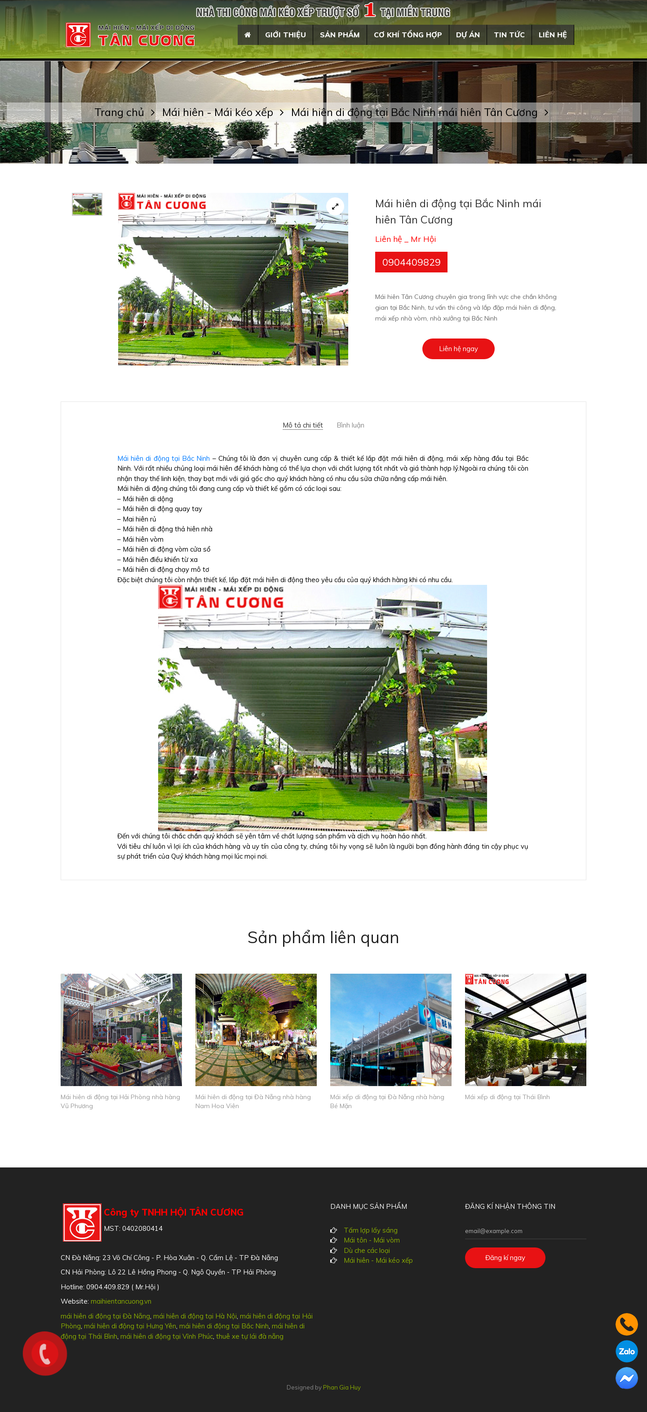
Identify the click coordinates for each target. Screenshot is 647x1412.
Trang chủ (128, 112)
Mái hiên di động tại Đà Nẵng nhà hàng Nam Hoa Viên (253, 1101)
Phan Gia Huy (342, 1387)
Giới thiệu (285, 34)
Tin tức (509, 34)
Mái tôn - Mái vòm (372, 1240)
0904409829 (411, 262)
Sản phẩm (340, 34)
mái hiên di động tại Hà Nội (195, 1316)
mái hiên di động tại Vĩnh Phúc (166, 1336)
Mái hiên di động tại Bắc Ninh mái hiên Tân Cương (420, 112)
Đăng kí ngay (505, 1257)
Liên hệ (553, 34)
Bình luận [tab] (350, 425)
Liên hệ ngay (458, 348)
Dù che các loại (367, 1250)
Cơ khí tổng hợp (408, 34)
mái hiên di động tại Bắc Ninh (224, 1326)
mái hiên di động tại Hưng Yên (130, 1326)
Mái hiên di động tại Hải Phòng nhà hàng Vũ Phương (120, 1101)
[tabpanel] (233, 279)
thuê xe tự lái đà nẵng (250, 1336)
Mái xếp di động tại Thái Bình (507, 1097)
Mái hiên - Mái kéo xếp (226, 112)
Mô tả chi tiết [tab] (303, 425)
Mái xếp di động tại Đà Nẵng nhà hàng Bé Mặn (387, 1101)
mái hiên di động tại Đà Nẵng (105, 1316)
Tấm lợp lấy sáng (371, 1230)
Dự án (468, 34)
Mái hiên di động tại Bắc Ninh (163, 458)
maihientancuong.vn (121, 1301)
